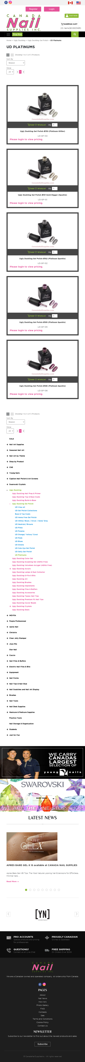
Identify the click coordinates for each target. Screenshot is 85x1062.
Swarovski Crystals (17, 484)
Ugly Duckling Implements (23, 586)
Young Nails (14, 473)
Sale (42, 1015)
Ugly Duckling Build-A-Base (24, 500)
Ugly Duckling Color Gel (22, 558)
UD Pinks (19, 528)
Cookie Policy (42, 1022)
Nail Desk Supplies (17, 706)
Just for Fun (14, 735)
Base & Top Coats (22, 514)
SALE (11, 439)
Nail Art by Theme (17, 456)
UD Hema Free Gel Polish (25, 517)
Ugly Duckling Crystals (22, 606)
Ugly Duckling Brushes (21, 582)
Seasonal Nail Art (16, 450)
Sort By (10, 59)
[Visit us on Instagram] (45, 984)
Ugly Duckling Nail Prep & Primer (26, 493)
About (42, 995)
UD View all (20, 507)
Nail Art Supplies (16, 444)
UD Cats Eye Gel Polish (25, 548)
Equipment (14, 672)
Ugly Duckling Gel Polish (38, 40)
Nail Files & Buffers (17, 661)
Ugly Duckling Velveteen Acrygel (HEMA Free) (32, 565)
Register (33, 9)
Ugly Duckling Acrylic (21, 569)
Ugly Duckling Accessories (23, 593)
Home (9, 40)
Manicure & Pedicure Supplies (22, 712)
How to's (42, 1002)
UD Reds (18, 538)
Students (13, 729)
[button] (26, 890)
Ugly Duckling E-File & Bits (23, 575)
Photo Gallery (42, 1005)
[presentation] (8, 914)
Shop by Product (16, 461)
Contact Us (43, 1026)
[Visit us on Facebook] (40, 984)
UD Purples (19, 531)
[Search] (75, 34)
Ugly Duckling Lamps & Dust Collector (28, 572)
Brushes (12, 695)
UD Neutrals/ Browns (24, 524)
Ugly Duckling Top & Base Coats (26, 497)
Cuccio (12, 655)
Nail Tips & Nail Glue (18, 684)
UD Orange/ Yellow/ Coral (26, 534)
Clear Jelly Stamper (17, 638)
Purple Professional (17, 621)
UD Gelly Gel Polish (23, 552)
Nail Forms (14, 678)
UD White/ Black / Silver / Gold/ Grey (31, 521)
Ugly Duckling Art (19, 579)
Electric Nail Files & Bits (19, 667)
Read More (12, 881)
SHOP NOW (41, 765)
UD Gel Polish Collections (26, 510)
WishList (40, 125)
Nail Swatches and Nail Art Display (24, 689)
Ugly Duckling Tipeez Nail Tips (25, 596)
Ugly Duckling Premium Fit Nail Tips (27, 599)
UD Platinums (20, 555)
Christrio (13, 632)
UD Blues (19, 541)
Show (9, 68)
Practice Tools (15, 718)
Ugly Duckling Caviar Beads (24, 603)
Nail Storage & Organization (21, 724)
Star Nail (13, 650)
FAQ (42, 1009)
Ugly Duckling (19, 40)
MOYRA (12, 615)
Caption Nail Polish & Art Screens (23, 479)
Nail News (42, 998)
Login (51, 9)
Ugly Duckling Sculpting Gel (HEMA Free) (30, 562)
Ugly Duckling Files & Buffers (24, 589)
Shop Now (17, 34)
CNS (11, 467)
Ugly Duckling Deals (20, 610)
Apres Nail (13, 627)
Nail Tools (13, 701)
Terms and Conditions (42, 1019)
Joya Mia (13, 644)
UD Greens (19, 545)
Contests (43, 1012)
